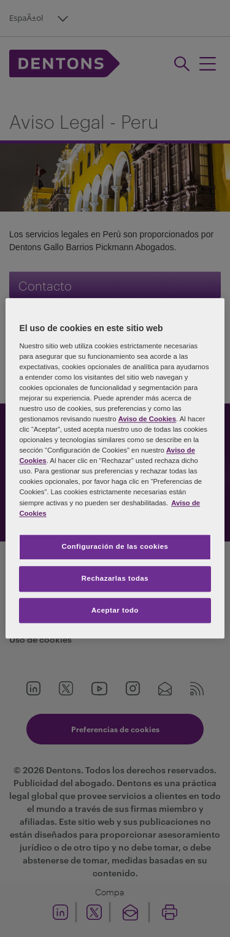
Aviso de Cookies (147, 419)
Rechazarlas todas (115, 578)
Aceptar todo (115, 610)
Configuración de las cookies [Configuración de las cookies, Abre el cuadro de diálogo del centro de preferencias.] (115, 546)
